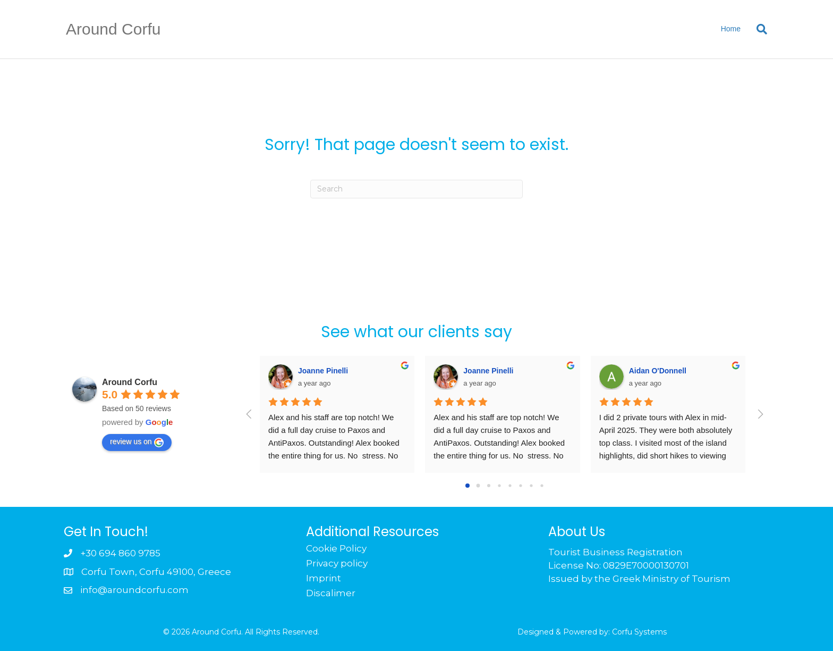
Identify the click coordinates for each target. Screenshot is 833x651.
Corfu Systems (639, 632)
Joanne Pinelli (323, 370)
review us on (137, 442)
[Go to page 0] (467, 485)
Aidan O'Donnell (657, 370)
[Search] (758, 29)
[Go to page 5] (520, 485)
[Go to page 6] (531, 485)
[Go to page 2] (488, 485)
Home (731, 28)
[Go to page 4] (509, 485)
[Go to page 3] (499, 485)
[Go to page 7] (541, 485)
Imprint (323, 578)
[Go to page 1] (478, 485)
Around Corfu (129, 382)
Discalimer (330, 593)
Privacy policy (337, 563)
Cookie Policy (336, 548)
